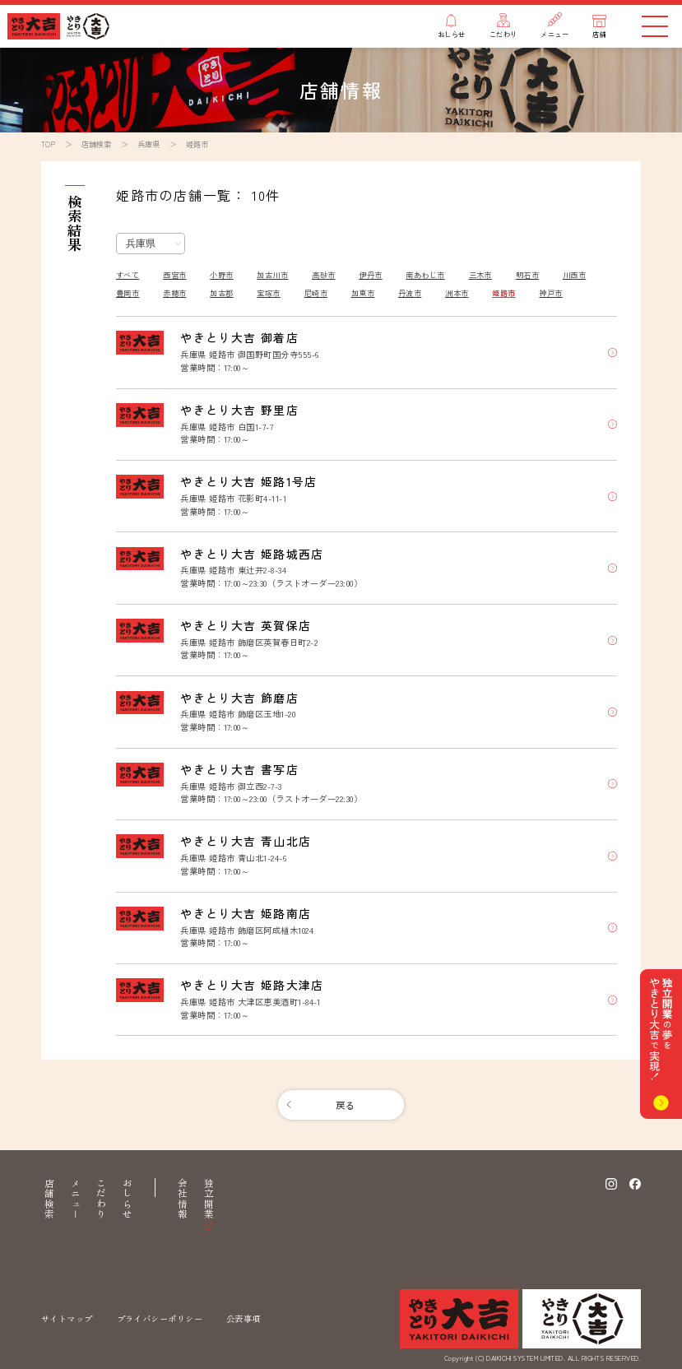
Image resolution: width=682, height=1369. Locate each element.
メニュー (75, 1198)
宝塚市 (268, 293)
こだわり (101, 1198)
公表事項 (243, 1318)
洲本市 (456, 293)
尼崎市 (315, 293)
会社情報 (182, 1198)
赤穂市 (174, 293)
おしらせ (127, 1198)
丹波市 (409, 293)
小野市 (221, 275)
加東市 (362, 293)
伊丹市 (370, 275)
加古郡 (221, 293)
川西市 (574, 275)
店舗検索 (49, 1198)
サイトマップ (67, 1318)
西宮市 (174, 275)
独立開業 (209, 1198)
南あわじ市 (425, 275)
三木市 (480, 275)
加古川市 (272, 275)
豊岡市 (127, 293)
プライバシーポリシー (160, 1318)
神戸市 (550, 293)
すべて (127, 275)
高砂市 (323, 275)
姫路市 (503, 293)
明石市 (527, 275)
